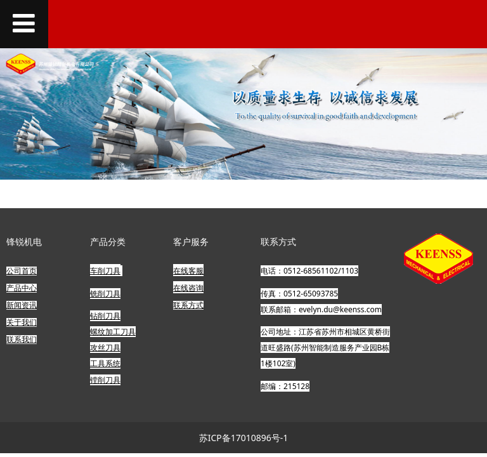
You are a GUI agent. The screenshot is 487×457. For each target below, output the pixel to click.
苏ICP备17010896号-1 (244, 438)
